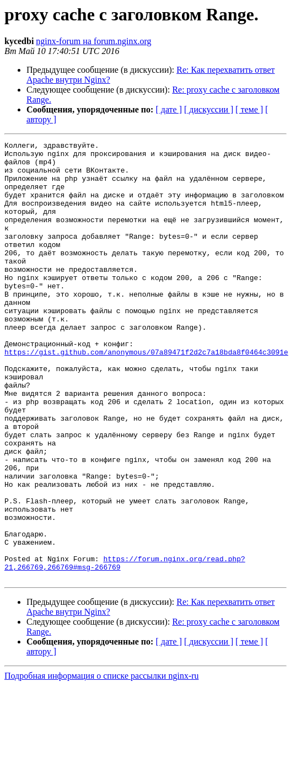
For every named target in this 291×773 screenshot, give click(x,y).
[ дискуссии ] (208, 109)
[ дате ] (168, 109)
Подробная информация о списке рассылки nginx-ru (101, 763)
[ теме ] (249, 109)
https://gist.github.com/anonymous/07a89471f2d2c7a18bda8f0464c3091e (146, 395)
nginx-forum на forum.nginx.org (93, 41)
